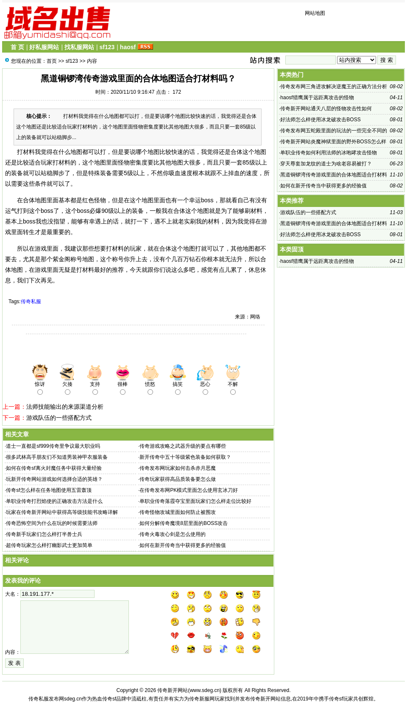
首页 (52, 61)
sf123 (106, 47)
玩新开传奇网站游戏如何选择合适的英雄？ (54, 479)
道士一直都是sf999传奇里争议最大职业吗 (53, 446)
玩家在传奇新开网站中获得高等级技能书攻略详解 (62, 512)
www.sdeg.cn (205, 690)
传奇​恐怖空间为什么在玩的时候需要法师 (52, 523)
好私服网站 (44, 47)
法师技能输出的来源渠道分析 (64, 406)
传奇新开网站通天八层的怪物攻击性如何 (326, 109)
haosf (128, 47)
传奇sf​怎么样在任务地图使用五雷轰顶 (48, 490)
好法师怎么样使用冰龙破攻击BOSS (320, 120)
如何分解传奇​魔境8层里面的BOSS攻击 (183, 523)
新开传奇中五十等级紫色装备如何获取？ (185, 457)
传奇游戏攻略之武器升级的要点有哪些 (182, 446)
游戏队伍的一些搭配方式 (59, 417)
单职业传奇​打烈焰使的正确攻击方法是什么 (54, 501)
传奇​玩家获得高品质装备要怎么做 (177, 479)
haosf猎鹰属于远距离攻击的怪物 (317, 97)
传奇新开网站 (172, 690)
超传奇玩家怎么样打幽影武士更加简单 (49, 545)
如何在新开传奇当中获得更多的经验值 (182, 545)
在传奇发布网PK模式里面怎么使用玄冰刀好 (188, 490)
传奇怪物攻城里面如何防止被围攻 (177, 512)
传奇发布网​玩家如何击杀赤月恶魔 (177, 468)
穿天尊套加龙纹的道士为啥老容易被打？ (326, 164)
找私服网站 (79, 47)
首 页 (17, 47)
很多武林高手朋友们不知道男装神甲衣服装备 (57, 457)
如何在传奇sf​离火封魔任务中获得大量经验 (53, 468)
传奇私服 (31, 301)
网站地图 (315, 13)
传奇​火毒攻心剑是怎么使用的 (172, 534)
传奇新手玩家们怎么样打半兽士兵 (44, 534)
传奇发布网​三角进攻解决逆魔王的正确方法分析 (333, 86)
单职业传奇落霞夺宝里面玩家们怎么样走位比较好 (195, 501)
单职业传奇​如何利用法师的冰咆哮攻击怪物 (328, 153)
